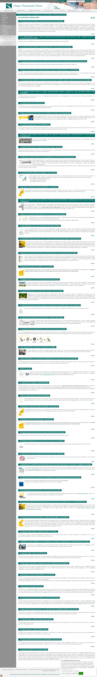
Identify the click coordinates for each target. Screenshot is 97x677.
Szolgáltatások (35, 10)
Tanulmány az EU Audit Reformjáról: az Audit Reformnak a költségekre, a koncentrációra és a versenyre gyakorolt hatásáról (54, 541)
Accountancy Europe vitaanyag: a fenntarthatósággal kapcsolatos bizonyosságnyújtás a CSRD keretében (49, 70)
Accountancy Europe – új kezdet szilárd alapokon (33, 629)
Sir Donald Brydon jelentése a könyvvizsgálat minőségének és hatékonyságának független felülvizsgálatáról (50, 477)
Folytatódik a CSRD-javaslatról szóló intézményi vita (34, 124)
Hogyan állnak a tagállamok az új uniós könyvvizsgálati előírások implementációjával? (44, 563)
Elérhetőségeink (5, 26)
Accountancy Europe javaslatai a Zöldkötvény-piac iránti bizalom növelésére (41, 291)
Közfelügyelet (5, 33)
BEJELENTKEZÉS (61, 1)
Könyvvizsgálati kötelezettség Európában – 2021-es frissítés (36, 266)
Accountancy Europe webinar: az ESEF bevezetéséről (34, 382)
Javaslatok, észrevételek (35, 674)
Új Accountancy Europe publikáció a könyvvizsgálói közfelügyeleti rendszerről (41, 21)
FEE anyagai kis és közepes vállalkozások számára (33, 649)
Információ (10, 10)
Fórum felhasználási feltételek (24, 674)
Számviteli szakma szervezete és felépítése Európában (34, 395)
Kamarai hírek (74, 10)
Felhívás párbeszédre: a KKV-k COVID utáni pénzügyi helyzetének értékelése (40, 225)
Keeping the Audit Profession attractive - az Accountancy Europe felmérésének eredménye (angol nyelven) (49, 609)
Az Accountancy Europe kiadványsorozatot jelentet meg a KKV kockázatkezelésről (43, 329)
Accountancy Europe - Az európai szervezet (8, 37)
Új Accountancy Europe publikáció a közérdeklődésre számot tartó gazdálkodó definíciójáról (46, 47)
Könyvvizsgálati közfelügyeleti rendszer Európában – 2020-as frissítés (39, 406)
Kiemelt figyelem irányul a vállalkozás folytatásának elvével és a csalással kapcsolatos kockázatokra (48, 358)
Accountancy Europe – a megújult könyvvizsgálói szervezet (36, 619)
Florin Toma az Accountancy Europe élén (31, 586)
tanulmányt (87, 544)
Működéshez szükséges (70, 671)
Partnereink (4, 31)
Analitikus (79, 671)
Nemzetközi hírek (7, 44)
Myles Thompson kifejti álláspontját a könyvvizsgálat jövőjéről (37, 347)
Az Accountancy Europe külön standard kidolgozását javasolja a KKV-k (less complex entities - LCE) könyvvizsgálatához (53, 501)
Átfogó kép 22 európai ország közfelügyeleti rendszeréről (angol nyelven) (40, 639)
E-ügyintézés (5, 29)
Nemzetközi (5, 34)
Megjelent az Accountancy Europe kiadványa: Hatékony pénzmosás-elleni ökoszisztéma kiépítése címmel (48, 253)
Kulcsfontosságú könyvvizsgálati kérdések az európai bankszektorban (39, 597)
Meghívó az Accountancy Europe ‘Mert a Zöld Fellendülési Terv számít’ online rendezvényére (45, 113)
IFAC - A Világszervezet (8, 43)
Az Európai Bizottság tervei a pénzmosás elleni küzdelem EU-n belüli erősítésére (41, 453)
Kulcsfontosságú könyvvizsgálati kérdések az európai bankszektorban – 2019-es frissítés (44, 517)
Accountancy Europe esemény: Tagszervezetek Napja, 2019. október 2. (38, 531)
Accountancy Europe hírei (10, 41)
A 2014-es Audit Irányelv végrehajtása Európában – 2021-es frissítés (38, 172)
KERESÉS (88, 1)
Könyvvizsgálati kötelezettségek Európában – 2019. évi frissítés (37, 574)
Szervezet (22, 10)
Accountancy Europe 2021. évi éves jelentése (32, 103)
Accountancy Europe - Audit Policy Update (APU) (33, 553)
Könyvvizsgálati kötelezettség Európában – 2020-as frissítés (36, 419)
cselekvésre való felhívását (82, 493)
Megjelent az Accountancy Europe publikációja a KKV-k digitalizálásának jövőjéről (42, 214)
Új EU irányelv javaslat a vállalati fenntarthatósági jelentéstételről (39, 279)
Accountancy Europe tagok (9, 39)
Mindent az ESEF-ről (25, 368)
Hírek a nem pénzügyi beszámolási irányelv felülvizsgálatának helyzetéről (40, 490)
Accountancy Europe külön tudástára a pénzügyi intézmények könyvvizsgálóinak (42, 432)
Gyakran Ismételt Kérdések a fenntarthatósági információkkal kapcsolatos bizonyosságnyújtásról (47, 157)
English (94, 1)
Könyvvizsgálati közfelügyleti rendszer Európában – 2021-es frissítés (38, 187)
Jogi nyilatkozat (43, 674)
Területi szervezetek (6, 27)
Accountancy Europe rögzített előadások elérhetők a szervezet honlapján (40, 147)
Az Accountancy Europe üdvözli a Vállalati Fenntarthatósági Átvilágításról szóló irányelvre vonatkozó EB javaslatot (53, 61)
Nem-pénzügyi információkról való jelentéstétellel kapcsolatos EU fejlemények (42, 441)
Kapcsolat (87, 10)
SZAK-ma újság (50, 674)
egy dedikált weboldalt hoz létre (48, 374)
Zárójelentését (65, 480)
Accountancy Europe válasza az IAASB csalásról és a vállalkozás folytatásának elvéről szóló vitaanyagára (50, 305)
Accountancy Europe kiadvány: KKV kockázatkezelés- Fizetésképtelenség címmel (41, 317)
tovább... (93, 33)
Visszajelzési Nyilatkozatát (35, 469)
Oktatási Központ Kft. (14, 674)
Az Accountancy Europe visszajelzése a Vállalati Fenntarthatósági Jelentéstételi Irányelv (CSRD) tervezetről (50, 238)
